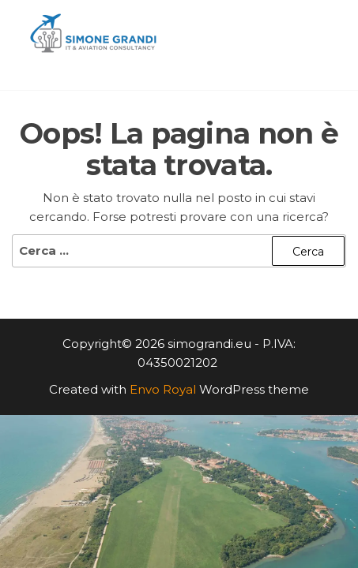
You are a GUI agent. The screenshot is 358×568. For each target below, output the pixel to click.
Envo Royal (163, 389)
